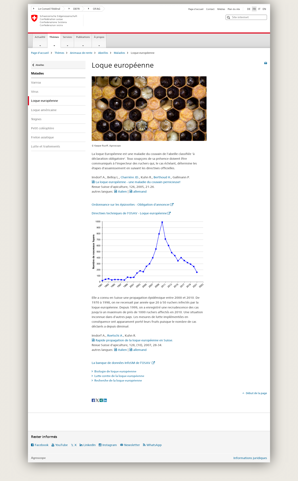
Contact (210, 9)
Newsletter (132, 445)
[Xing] (101, 400)
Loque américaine (43, 110)
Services (67, 36)
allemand (138, 191)
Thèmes (55, 38)
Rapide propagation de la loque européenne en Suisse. (132, 340)
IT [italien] (259, 9)
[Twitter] (98, 400)
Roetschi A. (115, 335)
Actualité (40, 36)
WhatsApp (154, 445)
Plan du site (234, 9)
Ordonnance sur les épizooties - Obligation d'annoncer (131, 204)
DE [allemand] (248, 9)
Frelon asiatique (42, 137)
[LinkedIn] (105, 400)
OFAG (94, 8)
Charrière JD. (130, 177)
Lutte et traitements (45, 146)
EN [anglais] (264, 9)
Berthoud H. (162, 177)
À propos (99, 36)
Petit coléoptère (42, 128)
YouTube (61, 445)
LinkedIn (89, 445)
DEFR (74, 8)
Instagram (109, 445)
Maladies (119, 52)
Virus (34, 92)
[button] (229, 17)
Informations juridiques (250, 458)
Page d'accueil (195, 9)
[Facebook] (94, 400)
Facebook (41, 445)
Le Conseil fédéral (46, 8)
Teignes (36, 119)
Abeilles (103, 52)
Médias (221, 9)
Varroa (36, 82)
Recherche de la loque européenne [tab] (118, 380)
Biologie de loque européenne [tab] (115, 371)
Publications (83, 36)
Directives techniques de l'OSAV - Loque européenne (129, 213)
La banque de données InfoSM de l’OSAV (121, 363)
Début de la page (256, 393)
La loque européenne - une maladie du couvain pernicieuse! (136, 182)
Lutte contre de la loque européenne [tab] (119, 376)
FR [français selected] (254, 9)
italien (120, 191)
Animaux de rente (81, 52)
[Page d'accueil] (90, 20)
